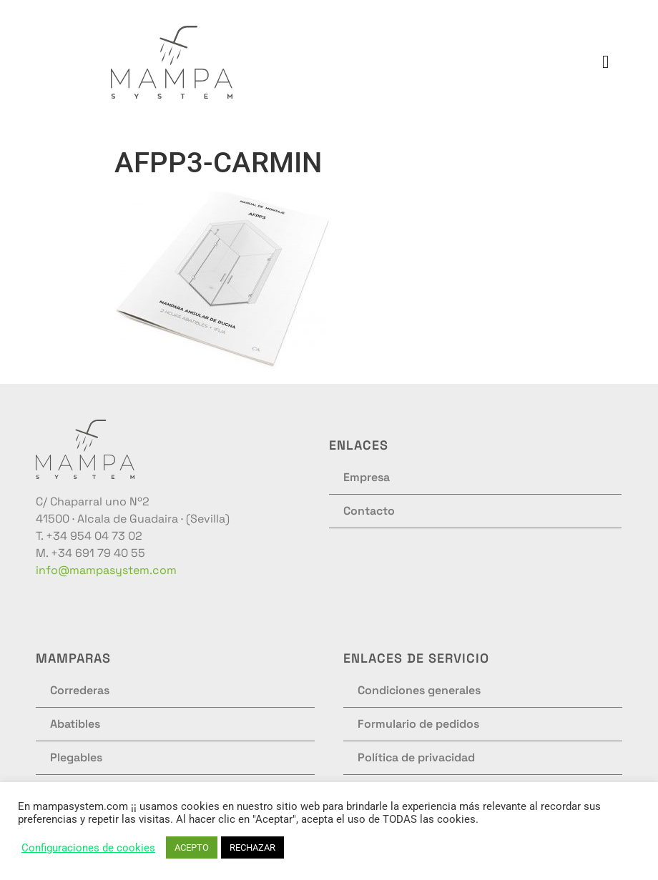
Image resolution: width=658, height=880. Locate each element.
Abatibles (75, 723)
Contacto (369, 510)
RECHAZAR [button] (252, 847)
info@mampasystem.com (106, 570)
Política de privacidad (416, 757)
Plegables (76, 757)
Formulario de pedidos (418, 723)
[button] (606, 62)
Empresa (366, 477)
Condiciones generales (419, 690)
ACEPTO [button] (192, 847)
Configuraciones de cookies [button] (88, 847)
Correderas (79, 690)
